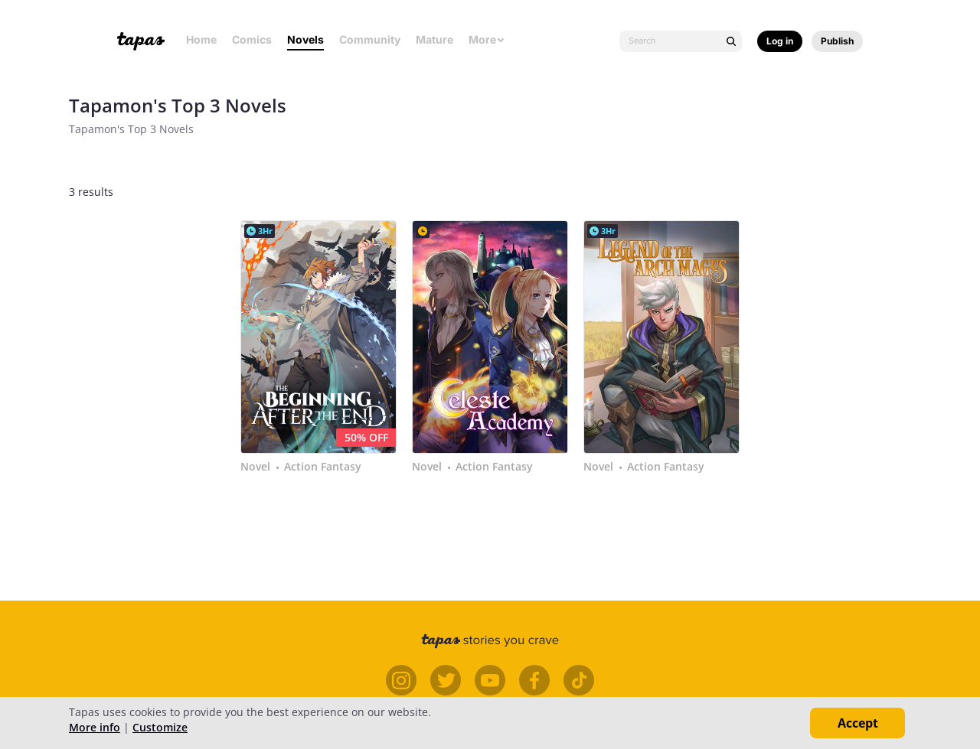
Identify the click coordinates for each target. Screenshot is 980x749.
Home (201, 39)
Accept (858, 723)
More (487, 39)
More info (94, 727)
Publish (837, 41)
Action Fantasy (322, 467)
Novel (255, 467)
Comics (252, 39)
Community (369, 39)
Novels (305, 39)
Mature (434, 39)
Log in (779, 41)
